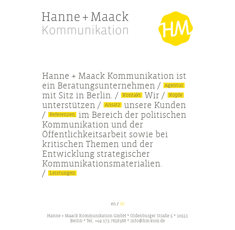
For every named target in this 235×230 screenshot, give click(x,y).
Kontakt (132, 95)
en (113, 203)
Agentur (174, 85)
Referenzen (62, 114)
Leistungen (62, 173)
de (122, 203)
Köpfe (175, 95)
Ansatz (112, 104)
